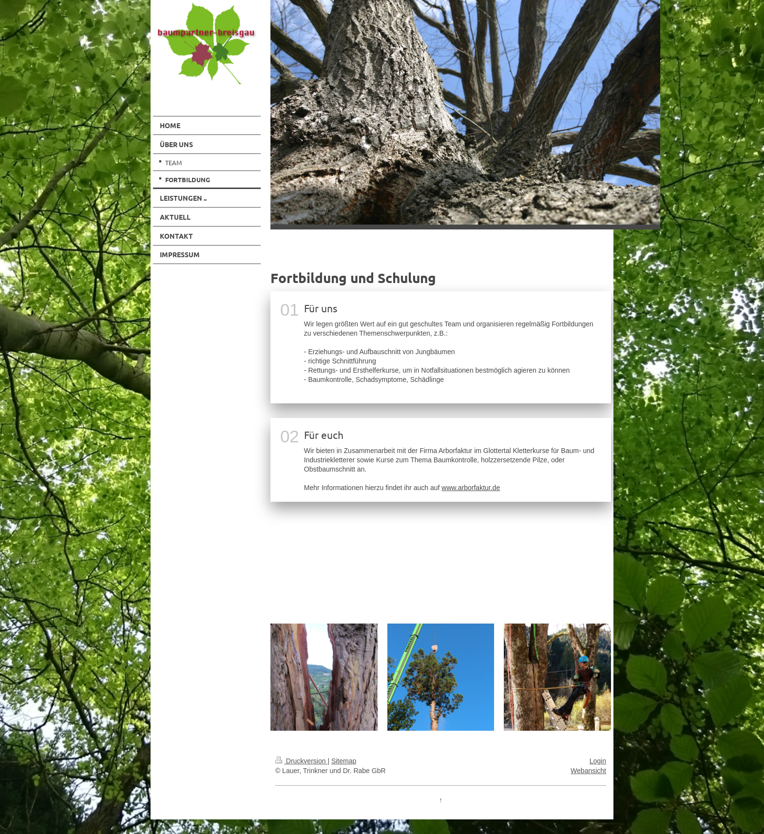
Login (598, 761)
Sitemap (343, 761)
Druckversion (301, 761)
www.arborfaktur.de (470, 488)
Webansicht (588, 771)
